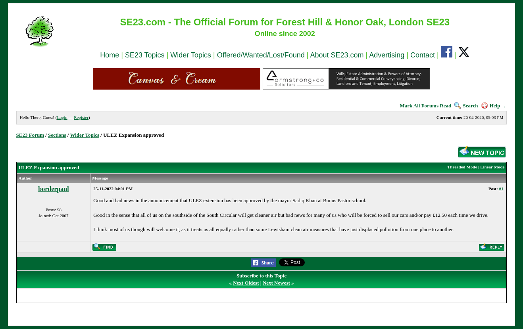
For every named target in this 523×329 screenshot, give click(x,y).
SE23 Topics (145, 55)
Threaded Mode (462, 166)
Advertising (386, 55)
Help (490, 106)
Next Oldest (246, 283)
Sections (57, 135)
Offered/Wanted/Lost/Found (261, 55)
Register (81, 117)
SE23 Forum (30, 135)
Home (109, 55)
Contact (422, 55)
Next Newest (276, 283)
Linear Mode (492, 166)
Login (62, 117)
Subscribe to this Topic (261, 276)
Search (466, 106)
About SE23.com (337, 55)
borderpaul (53, 189)
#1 (501, 188)
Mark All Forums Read (426, 106)
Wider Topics (190, 55)
